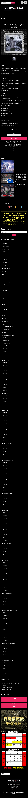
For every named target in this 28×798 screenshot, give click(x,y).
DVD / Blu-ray (7, 281)
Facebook (14, 706)
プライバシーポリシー (7, 687)
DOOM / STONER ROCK (7, 593)
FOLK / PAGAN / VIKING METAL (9, 627)
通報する (14, 148)
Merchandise (6, 340)
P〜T (5, 671)
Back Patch (6, 309)
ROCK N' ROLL (5, 527)
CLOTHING (4, 288)
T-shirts (5, 290)
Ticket (5, 337)
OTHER (4, 332)
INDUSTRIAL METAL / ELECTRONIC (10, 610)
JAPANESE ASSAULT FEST (8, 335)
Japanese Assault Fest (8, 326)
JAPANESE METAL (6, 343)
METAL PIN (4, 313)
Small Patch (6, 306)
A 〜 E (5, 251)
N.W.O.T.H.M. (5, 410)
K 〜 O (5, 256)
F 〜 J (5, 254)
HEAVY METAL (5, 360)
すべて (4, 206)
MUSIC (3, 274)
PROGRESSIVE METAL (7, 577)
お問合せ (4, 685)
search (12, 2)
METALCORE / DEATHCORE (8, 643)
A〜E (5, 646)
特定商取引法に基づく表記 (7, 689)
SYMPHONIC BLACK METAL (8, 660)
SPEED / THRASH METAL (7, 427)
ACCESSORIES (5, 321)
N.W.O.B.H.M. (5, 393)
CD (4, 276)
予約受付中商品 (5, 246)
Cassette (6, 284)
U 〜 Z (5, 262)
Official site (14, 698)
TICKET (4, 324)
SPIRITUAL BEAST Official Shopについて (11, 683)
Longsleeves (6, 293)
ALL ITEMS (4, 265)
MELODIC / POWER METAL (8, 376)
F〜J (5, 665)
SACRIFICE (6, 329)
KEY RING (4, 318)
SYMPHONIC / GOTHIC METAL (9, 477)
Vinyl (5, 279)
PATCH (3, 304)
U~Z (5, 673)
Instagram (14, 701)
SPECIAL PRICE (5, 249)
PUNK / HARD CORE (6, 543)
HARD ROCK (5, 510)
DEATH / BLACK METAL (7, 443)
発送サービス (5, 243)
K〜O (5, 668)
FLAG (3, 315)
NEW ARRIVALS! (6, 268)
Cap (5, 301)
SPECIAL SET (5, 271)
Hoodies (5, 295)
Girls (5, 298)
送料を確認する (18, 144)
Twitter (14, 703)
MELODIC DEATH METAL (7, 460)
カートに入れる (14, 138)
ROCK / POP (5, 560)
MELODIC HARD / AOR (7, 493)
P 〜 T (5, 259)
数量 (14, 133)
